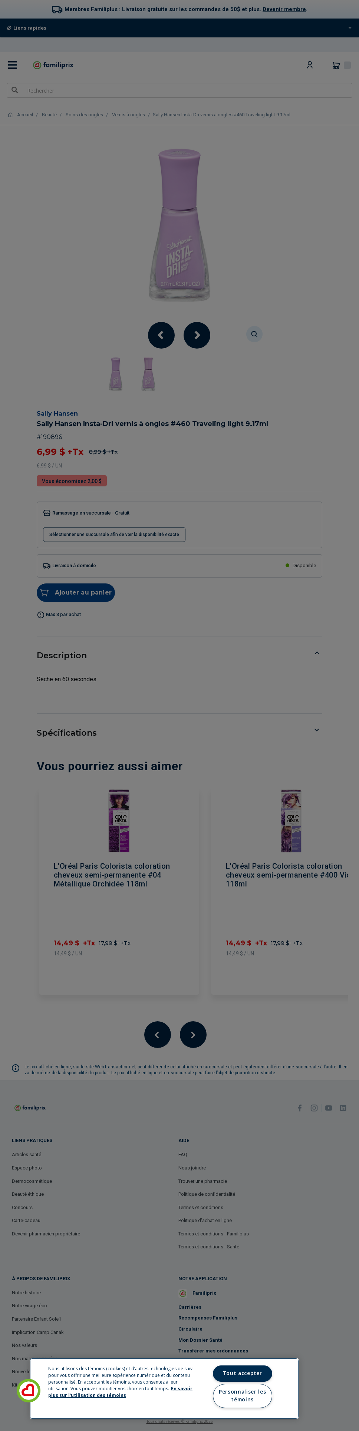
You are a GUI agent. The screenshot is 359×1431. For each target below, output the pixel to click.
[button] (28, 1390)
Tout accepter (242, 1373)
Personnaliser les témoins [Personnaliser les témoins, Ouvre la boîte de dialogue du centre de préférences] (242, 1395)
